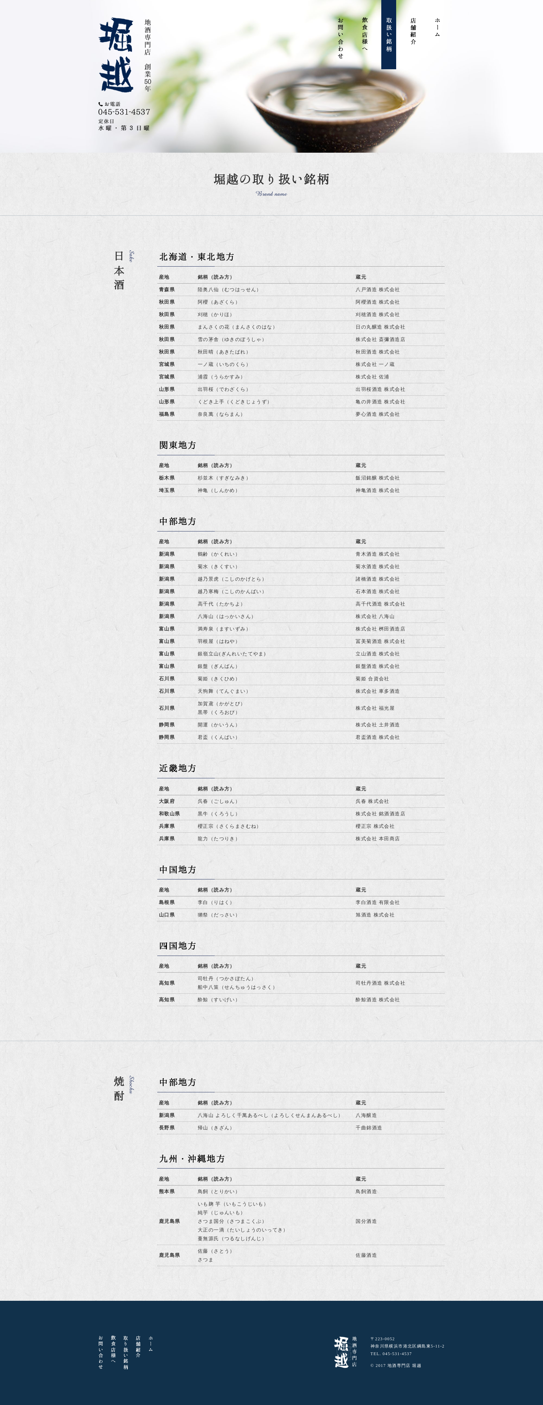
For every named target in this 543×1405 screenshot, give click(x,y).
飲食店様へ (365, 35)
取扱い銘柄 (389, 35)
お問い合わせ (341, 38)
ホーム (437, 27)
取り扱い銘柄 (125, 1352)
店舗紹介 (413, 31)
